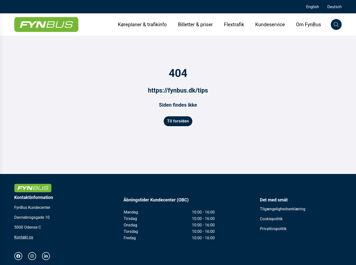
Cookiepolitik (271, 219)
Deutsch (334, 6)
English (312, 6)
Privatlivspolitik (273, 228)
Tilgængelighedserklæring (282, 209)
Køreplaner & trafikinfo (142, 24)
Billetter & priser (195, 24)
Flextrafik (234, 24)
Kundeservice (270, 24)
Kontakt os (23, 237)
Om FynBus (308, 24)
